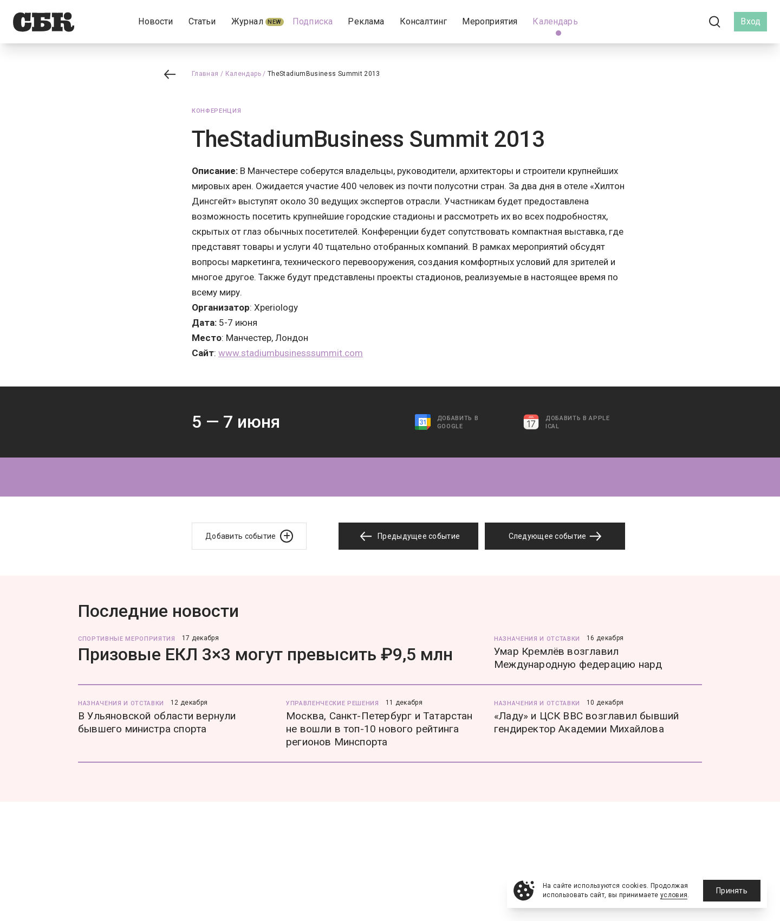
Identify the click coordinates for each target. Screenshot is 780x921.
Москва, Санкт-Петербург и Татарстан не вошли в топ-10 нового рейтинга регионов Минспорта (379, 729)
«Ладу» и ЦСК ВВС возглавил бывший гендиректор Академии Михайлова (586, 722)
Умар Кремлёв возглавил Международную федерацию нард (578, 658)
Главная (205, 74)
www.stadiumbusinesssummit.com (290, 352)
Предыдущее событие (408, 536)
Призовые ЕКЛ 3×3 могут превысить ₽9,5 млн (265, 654)
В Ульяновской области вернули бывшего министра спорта (157, 722)
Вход (750, 21)
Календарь (243, 74)
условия (674, 895)
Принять (732, 890)
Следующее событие (555, 536)
